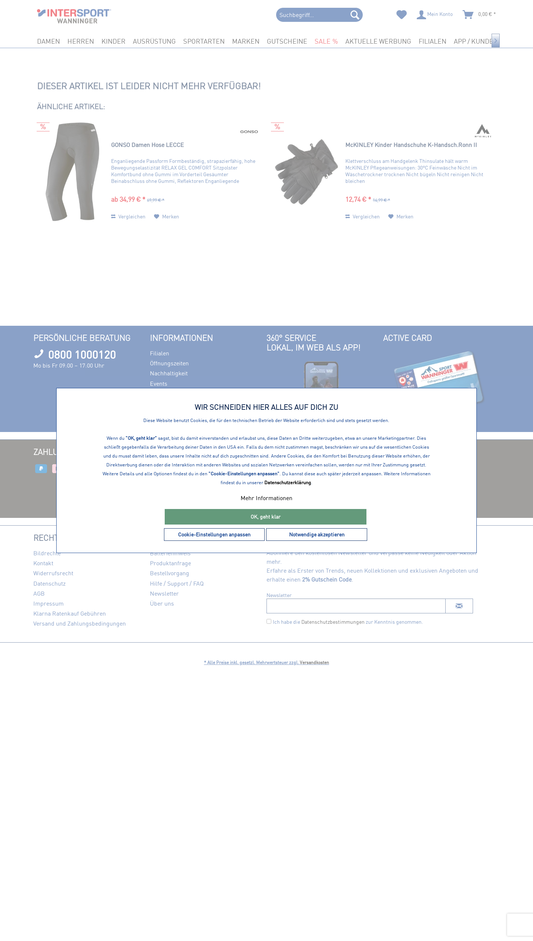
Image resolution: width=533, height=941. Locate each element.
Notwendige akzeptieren (317, 534)
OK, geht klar (266, 516)
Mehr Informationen (266, 498)
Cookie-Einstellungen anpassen (214, 534)
